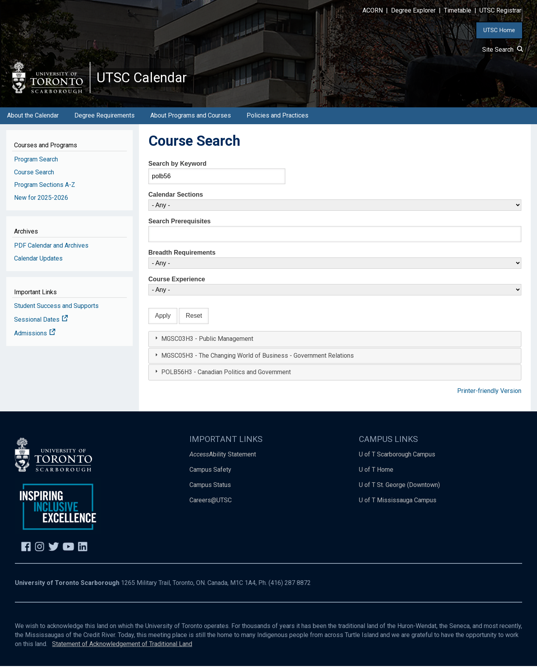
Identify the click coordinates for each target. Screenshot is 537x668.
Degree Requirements (104, 117)
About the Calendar (33, 117)
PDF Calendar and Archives (51, 247)
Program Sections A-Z (44, 187)
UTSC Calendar (144, 78)
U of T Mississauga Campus (397, 502)
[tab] (334, 341)
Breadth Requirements (182, 255)
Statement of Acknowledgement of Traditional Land (122, 646)
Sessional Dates (41, 322)
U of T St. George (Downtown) (399, 487)
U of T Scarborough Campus (397, 456)
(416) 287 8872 (289, 585)
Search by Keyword (177, 165)
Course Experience (176, 281)
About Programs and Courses (190, 117)
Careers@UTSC (210, 502)
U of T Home (376, 472)
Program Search (36, 161)
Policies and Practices (277, 117)
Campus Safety (210, 472)
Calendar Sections (175, 197)
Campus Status (210, 487)
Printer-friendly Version (489, 393)
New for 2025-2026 (41, 200)
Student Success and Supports (56, 308)
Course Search (34, 174)
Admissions (35, 335)
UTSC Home (499, 30)
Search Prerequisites (179, 223)
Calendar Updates (38, 260)
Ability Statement (222, 456)
